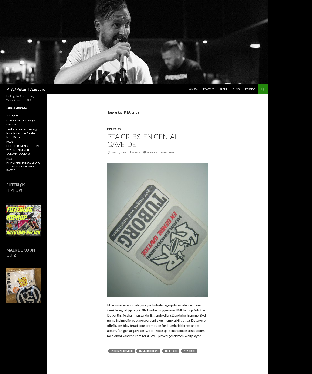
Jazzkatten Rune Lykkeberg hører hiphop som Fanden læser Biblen (21, 133)
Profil (223, 89)
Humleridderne (149, 351)
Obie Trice (171, 351)
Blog (236, 89)
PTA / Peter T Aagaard (25, 89)
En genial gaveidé (122, 351)
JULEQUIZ (12, 115)
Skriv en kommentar (160, 152)
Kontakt (208, 89)
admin (136, 152)
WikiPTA (193, 89)
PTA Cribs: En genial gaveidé (142, 140)
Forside (250, 89)
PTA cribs (114, 129)
